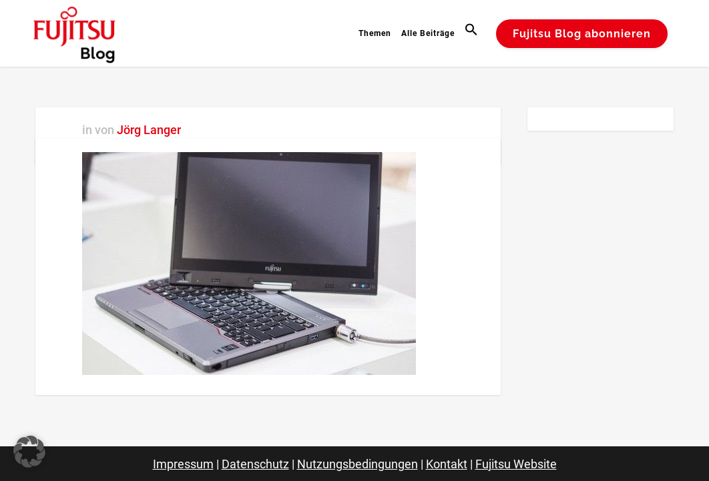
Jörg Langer (149, 130)
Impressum (183, 464)
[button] (473, 33)
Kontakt (446, 464)
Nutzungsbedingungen (357, 464)
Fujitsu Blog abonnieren (582, 33)
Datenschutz (255, 464)
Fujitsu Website (516, 464)
